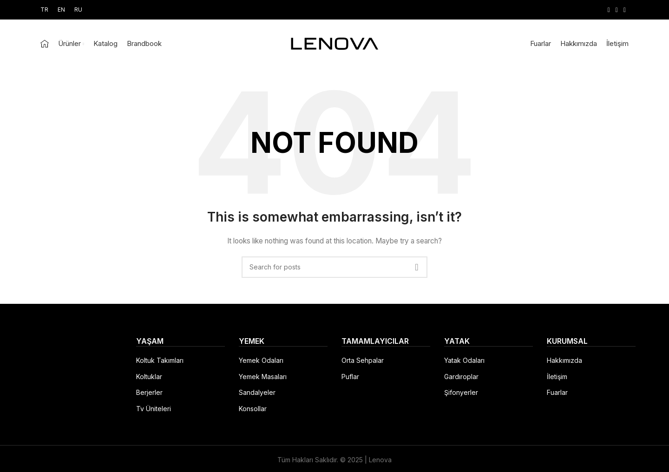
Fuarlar (557, 392)
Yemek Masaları (263, 376)
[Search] (334, 267)
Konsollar (253, 409)
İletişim (557, 376)
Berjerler (149, 392)
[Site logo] (334, 43)
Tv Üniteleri (153, 409)
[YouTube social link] (625, 10)
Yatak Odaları (464, 360)
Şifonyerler (461, 392)
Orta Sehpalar (362, 360)
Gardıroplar (461, 376)
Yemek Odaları (261, 360)
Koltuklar (149, 376)
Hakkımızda (564, 360)
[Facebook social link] (609, 10)
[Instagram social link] (617, 10)
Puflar (350, 376)
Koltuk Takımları (160, 360)
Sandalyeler (257, 392)
